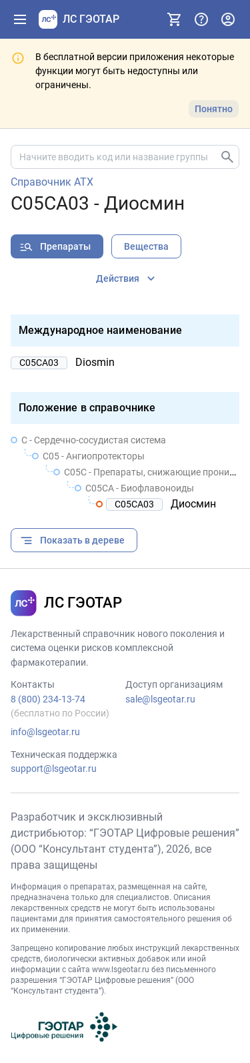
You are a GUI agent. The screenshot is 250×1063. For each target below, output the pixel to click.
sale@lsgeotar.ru (160, 699)
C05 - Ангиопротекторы (94, 456)
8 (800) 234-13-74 (48, 699)
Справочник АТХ (52, 182)
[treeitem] (125, 472)
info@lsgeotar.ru (45, 731)
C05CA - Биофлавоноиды (139, 488)
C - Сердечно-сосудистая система (93, 440)
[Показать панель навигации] (20, 19)
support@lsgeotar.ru (54, 768)
